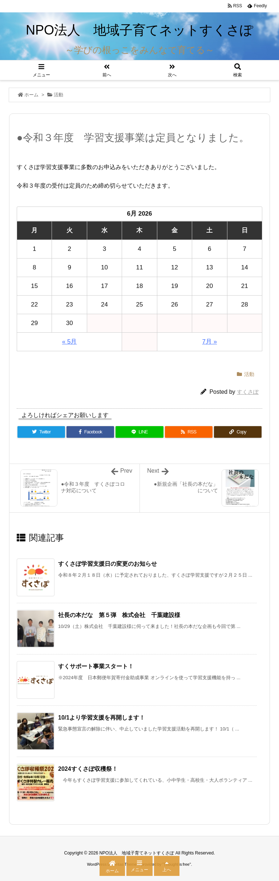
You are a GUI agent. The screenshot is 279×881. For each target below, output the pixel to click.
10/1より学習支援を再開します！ (101, 717)
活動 (58, 94)
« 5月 (69, 341)
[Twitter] (41, 432)
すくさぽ (248, 392)
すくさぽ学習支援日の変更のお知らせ (107, 564)
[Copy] (238, 432)
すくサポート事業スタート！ (99, 666)
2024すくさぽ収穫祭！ (88, 769)
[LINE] (139, 432)
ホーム (31, 94)
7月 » (209, 341)
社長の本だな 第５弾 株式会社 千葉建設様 (119, 615)
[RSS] (189, 432)
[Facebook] (90, 432)
